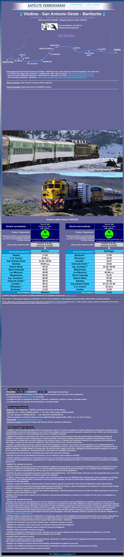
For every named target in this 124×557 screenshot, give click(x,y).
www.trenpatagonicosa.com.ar (29, 420)
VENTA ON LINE (28, 397)
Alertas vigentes (51, 241)
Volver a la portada (62, 554)
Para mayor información (57, 303)
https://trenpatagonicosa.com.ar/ (81, 73)
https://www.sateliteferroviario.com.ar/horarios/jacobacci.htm (62, 77)
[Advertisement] (63, 109)
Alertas (9, 83)
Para (10, 407)
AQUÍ (75, 301)
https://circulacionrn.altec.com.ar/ (19, 513)
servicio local (70, 296)
